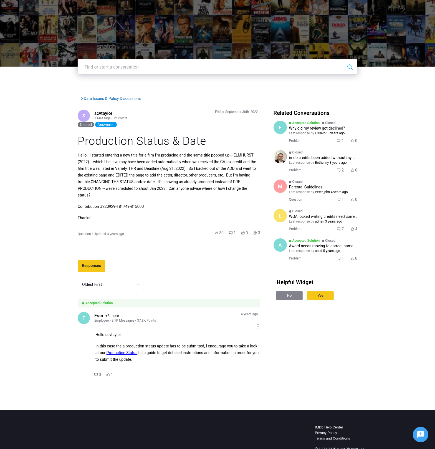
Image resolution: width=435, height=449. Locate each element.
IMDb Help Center (329, 415)
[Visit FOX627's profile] (290, 144)
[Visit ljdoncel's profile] (290, 232)
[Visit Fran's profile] (57, 317)
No (300, 312)
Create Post (346, 8)
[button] (230, 232)
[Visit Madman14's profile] (290, 203)
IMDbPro (265, 8)
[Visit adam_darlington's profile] (290, 173)
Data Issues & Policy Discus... (146, 115)
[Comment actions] (268, 313)
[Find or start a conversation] (376, 83)
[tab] (65, 265)
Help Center (293, 8)
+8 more (86, 315)
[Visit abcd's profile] (290, 261)
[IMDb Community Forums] (68, 8)
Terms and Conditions (332, 426)
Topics (320, 8)
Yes (331, 312)
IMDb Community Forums (73, 115)
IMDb (242, 8)
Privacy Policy (326, 421)
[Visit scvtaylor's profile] (57, 133)
